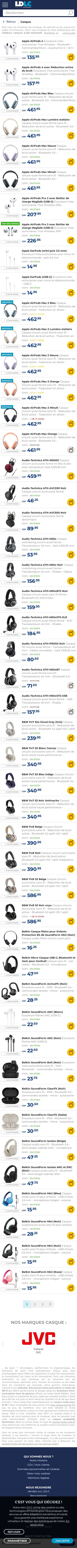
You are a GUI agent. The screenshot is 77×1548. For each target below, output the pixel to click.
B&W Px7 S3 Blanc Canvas (39, 748)
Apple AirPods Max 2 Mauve (40, 355)
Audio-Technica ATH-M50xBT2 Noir (45, 590)
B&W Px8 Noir (31, 852)
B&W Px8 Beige (32, 826)
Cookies (55, 1469)
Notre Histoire (38, 1460)
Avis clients (42, 1464)
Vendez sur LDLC (38, 1491)
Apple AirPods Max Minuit (39, 171)
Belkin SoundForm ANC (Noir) (41, 1038)
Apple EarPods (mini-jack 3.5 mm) (44, 250)
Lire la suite (69, 33)
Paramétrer (17, 1540)
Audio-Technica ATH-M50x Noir (42, 564)
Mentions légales (38, 1477)
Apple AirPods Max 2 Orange (40, 381)
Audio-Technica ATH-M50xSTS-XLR (44, 617)
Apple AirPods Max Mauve (39, 145)
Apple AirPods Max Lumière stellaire (46, 119)
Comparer (12, 58)
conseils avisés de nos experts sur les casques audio (30, 1443)
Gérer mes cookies (38, 1473)
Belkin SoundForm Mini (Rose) (42, 1271)
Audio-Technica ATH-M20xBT (41, 669)
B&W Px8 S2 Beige (34, 879)
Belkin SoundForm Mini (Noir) (41, 1221)
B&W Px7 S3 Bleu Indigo (38, 774)
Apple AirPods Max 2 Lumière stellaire (47, 329)
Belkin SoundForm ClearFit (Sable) (44, 1114)
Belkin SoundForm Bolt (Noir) (41, 1062)
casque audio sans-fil (63, 1422)
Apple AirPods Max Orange (39, 433)
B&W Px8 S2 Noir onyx (37, 905)
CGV (30, 1464)
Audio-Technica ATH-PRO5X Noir (43, 643)
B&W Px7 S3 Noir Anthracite (40, 800)
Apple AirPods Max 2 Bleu (39, 302)
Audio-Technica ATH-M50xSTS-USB (44, 695)
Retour (11, 21)
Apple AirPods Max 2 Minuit (40, 407)
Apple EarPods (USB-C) (37, 276)
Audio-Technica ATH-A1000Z (40, 460)
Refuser (14, 1532)
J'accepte (62, 1540)
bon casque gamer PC (63, 1405)
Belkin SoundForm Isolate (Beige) (44, 1140)
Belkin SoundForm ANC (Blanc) (42, 1011)
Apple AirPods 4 (32, 41)
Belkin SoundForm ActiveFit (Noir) (44, 983)
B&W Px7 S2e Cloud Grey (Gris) (42, 721)
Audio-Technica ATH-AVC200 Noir (44, 488)
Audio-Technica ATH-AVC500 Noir (44, 512)
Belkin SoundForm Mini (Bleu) (41, 1193)
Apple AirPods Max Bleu (37, 93)
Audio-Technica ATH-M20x (39, 538)
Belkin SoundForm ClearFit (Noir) (44, 1088)
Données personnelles (31, 1469)
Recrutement (38, 1495)
